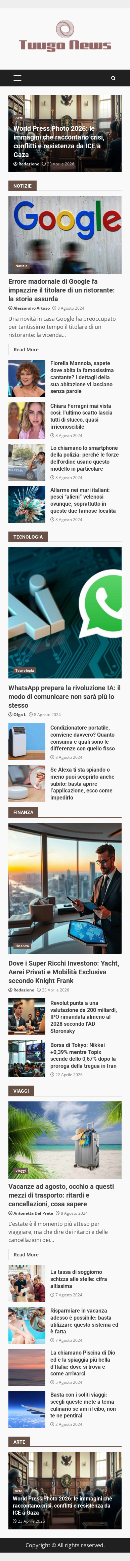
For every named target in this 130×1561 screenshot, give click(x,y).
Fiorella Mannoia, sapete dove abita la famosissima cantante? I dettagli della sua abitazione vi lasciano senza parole (26, 378)
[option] (65, 133)
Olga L (19, 714)
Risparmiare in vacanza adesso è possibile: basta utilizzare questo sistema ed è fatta (26, 1325)
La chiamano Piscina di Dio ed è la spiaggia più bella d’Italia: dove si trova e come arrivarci (26, 1367)
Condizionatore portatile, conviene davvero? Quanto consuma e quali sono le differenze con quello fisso (26, 741)
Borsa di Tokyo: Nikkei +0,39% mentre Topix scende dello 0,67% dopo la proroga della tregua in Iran (26, 1058)
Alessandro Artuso (31, 308)
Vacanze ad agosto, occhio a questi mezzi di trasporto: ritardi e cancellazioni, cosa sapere (65, 1140)
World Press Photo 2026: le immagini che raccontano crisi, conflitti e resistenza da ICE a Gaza (62, 1505)
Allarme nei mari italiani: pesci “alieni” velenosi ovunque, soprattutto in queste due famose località (26, 504)
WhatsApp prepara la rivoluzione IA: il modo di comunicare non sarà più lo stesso (65, 612)
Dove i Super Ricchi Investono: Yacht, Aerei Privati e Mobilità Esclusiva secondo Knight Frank (65, 888)
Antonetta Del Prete (33, 1213)
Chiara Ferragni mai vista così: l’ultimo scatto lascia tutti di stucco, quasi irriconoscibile (26, 420)
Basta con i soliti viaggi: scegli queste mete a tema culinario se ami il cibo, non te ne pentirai (26, 1409)
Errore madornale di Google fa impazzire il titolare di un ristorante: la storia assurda (65, 235)
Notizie (21, 265)
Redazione (28, 164)
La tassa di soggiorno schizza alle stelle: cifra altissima (26, 1283)
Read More (26, 349)
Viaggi (20, 1170)
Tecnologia (24, 670)
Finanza (22, 945)
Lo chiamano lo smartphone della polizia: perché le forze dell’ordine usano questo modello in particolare (26, 462)
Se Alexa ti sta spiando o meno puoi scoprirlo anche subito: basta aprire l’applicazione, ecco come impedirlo (26, 783)
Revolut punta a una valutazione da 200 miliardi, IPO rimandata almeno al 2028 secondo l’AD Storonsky (26, 1016)
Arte (19, 117)
